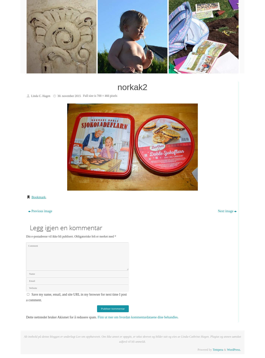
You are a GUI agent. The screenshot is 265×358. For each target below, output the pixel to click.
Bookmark (39, 197)
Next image (227, 211)
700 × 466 (103, 96)
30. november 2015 (69, 96)
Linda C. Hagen (40, 96)
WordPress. (234, 349)
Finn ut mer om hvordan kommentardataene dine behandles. (138, 317)
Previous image (40, 211)
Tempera (218, 349)
